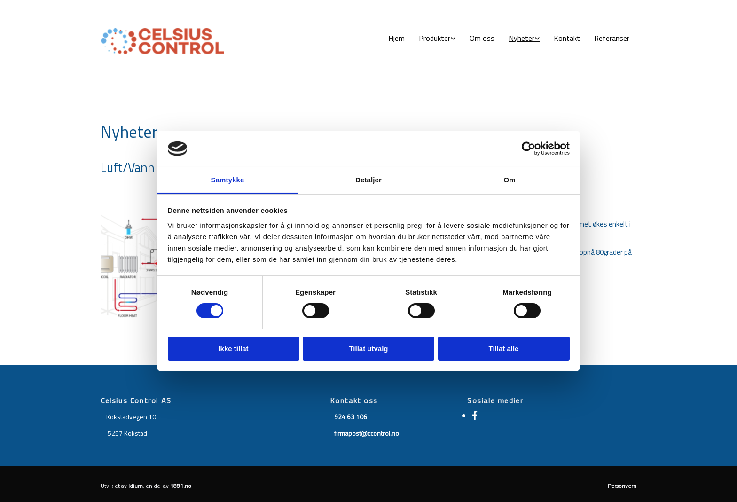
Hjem (396, 38)
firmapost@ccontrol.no (366, 433)
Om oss (482, 38)
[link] (437, 38)
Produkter (434, 38)
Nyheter (521, 38)
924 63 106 (350, 417)
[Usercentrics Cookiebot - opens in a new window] (528, 148)
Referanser (611, 38)
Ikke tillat (233, 349)
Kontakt (567, 38)
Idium (135, 485)
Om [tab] (509, 180)
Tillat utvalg (368, 349)
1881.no (180, 485)
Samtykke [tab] (227, 180)
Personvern (622, 485)
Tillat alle (504, 349)
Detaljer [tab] (368, 180)
